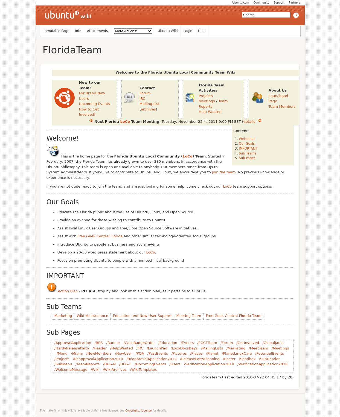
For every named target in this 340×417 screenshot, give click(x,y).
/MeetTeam (258, 348)
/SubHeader (269, 359)
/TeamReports (87, 364)
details (249, 121)
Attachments (97, 31)
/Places (196, 353)
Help (201, 31)
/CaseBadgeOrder (139, 343)
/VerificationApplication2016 (262, 364)
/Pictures (179, 353)
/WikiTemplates (143, 370)
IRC (142, 99)
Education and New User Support (142, 316)
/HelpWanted (121, 348)
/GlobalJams (272, 343)
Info (78, 31)
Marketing (63, 316)
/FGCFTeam (207, 343)
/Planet (212, 353)
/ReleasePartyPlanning (200, 359)
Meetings (207, 101)
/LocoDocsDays (184, 348)
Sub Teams (247, 153)
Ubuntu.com (240, 2)
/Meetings (280, 348)
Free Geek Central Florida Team (233, 316)
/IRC (139, 348)
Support (279, 2)
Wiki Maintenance (92, 316)
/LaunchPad (157, 348)
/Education (167, 343)
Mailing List (149, 104)
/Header (99, 348)
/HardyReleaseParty (71, 348)
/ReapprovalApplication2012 (151, 359)
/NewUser (123, 353)
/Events (187, 343)
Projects (206, 96)
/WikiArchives (115, 370)
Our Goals (247, 143)
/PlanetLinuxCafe (237, 353)
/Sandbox (247, 359)
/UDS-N (109, 364)
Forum (145, 93)
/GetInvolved (247, 343)
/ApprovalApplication (72, 343)
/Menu (62, 353)
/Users (175, 364)
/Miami (77, 353)
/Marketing (235, 348)
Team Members (282, 106)
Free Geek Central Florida (100, 236)
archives (148, 109)
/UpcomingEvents (150, 364)
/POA (139, 353)
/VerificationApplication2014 (209, 364)
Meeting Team (188, 316)
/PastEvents (157, 353)
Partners (294, 2)
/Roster (229, 359)
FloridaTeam (72, 50)
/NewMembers (99, 353)
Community (261, 2)
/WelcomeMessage (71, 370)
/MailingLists (212, 348)
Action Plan (68, 291)
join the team (224, 172)
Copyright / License (138, 410)
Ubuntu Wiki (168, 31)
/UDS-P (125, 364)
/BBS (99, 343)
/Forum (226, 343)
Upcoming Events (94, 104)
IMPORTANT (248, 148)
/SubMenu (63, 364)
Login (188, 31)
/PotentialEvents (269, 353)
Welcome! (247, 139)
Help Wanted (210, 112)
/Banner (113, 343)
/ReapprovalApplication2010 (98, 359)
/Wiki (95, 370)
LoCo (125, 121)
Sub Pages (247, 158)
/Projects (62, 359)
